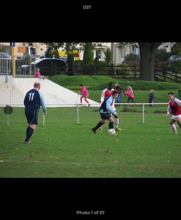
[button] (159, 9)
